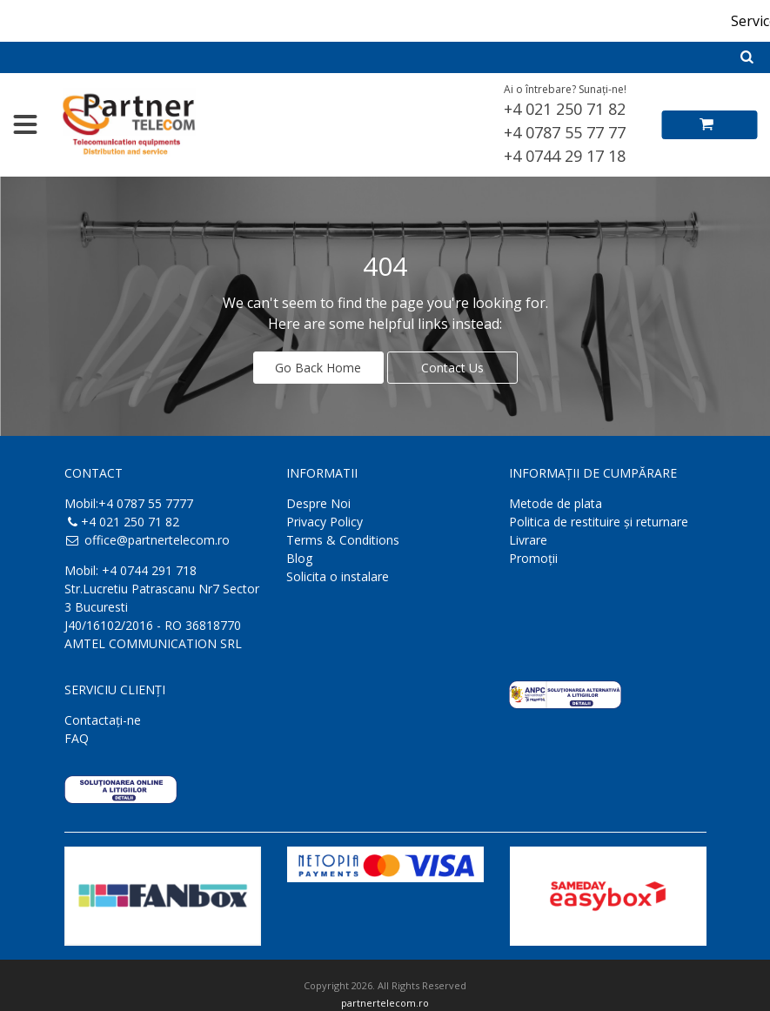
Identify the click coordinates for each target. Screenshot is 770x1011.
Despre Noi (318, 500)
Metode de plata (555, 500)
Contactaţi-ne (102, 717)
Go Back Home (318, 365)
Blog (299, 555)
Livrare (528, 537)
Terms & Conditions (342, 537)
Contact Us (452, 365)
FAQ (76, 735)
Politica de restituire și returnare (598, 519)
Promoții (533, 555)
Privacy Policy (324, 519)
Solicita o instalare (337, 574)
